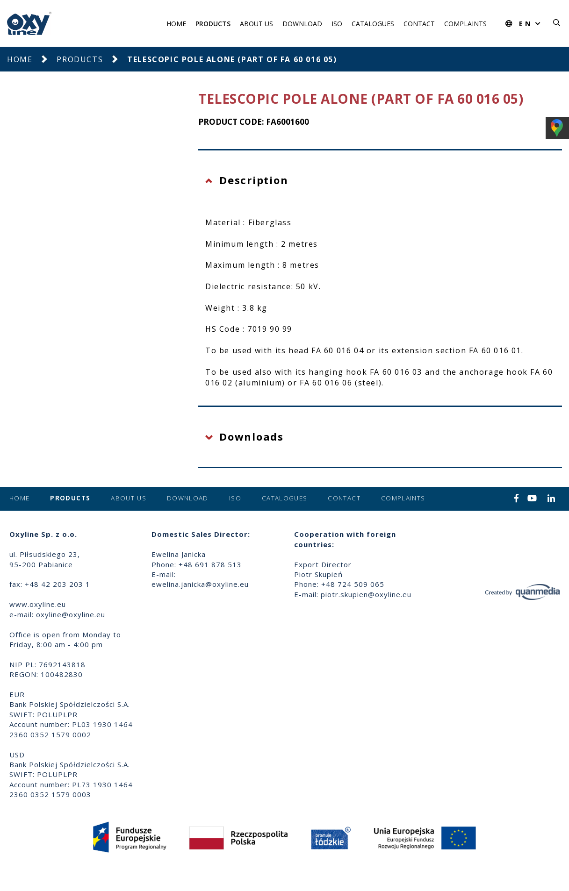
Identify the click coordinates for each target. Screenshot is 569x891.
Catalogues (373, 23)
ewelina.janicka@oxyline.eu (200, 584)
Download (302, 23)
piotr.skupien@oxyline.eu (366, 594)
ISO (336, 23)
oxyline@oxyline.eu (70, 614)
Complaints (465, 23)
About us (256, 23)
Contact (419, 23)
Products (212, 23)
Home (176, 23)
